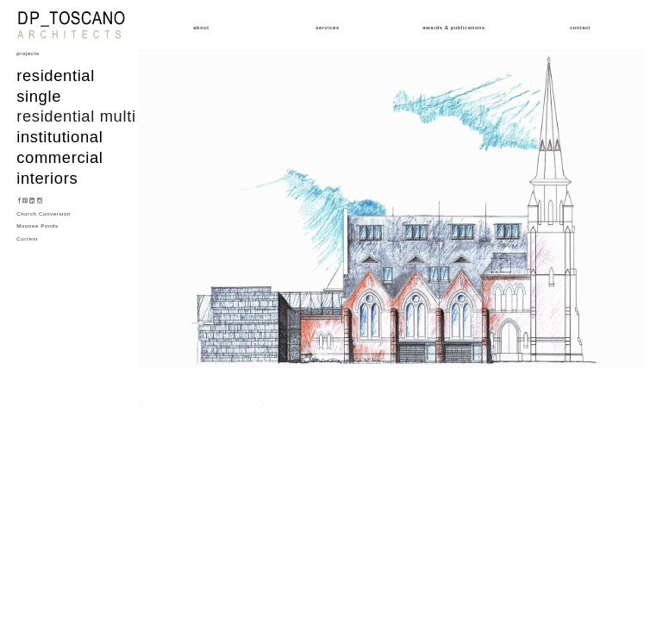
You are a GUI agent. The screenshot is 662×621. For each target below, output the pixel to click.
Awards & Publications (453, 27)
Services (327, 27)
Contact (580, 27)
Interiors (47, 178)
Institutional (59, 137)
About (201, 27)
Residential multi (75, 116)
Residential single (55, 85)
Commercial (59, 157)
